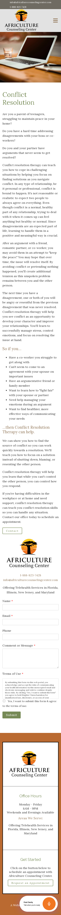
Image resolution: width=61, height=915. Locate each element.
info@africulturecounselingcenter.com (30, 2)
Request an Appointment (30, 883)
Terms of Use (12, 674)
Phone (6, 630)
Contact (12, 530)
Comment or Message (18, 645)
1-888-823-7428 (18, 7)
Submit (11, 715)
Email (7, 616)
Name (7, 601)
